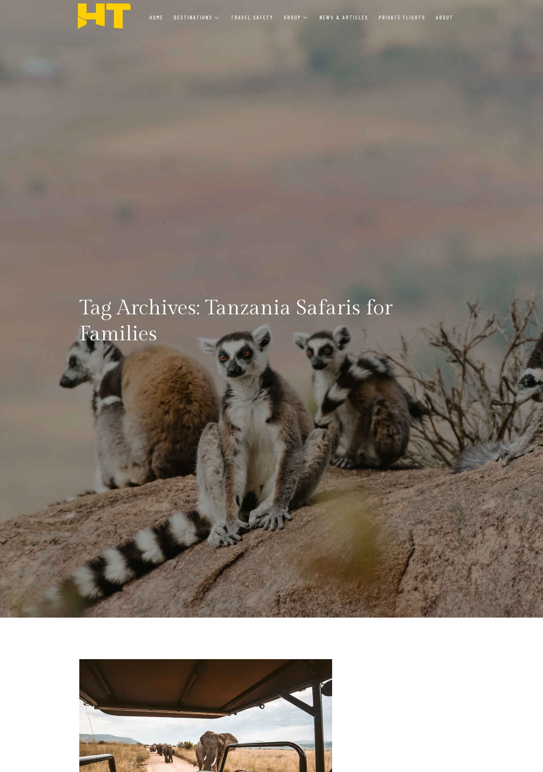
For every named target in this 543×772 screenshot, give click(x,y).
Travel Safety (252, 17)
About (445, 17)
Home (156, 17)
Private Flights (402, 17)
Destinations (196, 17)
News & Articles (344, 17)
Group (295, 17)
